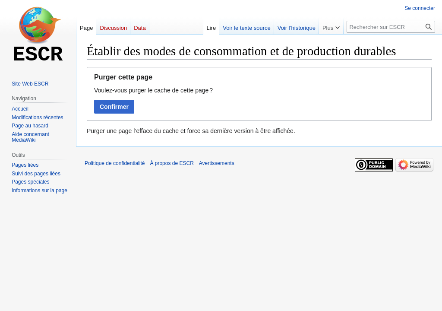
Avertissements (216, 163)
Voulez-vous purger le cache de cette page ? (153, 90)
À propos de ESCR (171, 163)
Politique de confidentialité (115, 163)
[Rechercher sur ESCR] (391, 27)
